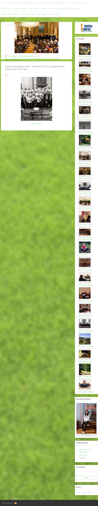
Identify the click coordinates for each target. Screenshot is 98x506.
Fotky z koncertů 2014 (85, 270)
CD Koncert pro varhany (86, 346)
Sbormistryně (54, 14)
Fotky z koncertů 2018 (85, 178)
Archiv (51, 9)
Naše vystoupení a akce (28, 3)
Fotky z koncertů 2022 (85, 102)
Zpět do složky (36, 124)
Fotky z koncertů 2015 (85, 239)
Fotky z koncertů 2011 (85, 316)
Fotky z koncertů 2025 (85, 56)
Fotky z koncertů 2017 (85, 194)
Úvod (3, 3)
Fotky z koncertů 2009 (85, 361)
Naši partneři (33, 9)
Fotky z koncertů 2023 (27, 56)
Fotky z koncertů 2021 (85, 117)
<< (78, 492)
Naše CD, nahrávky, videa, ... (58, 3)
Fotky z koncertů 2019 (85, 148)
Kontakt (43, 9)
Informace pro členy (28, 14)
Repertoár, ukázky (20, 9)
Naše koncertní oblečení (10, 14)
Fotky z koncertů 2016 (85, 209)
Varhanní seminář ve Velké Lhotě (68, 9)
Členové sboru (6, 9)
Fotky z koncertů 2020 (85, 132)
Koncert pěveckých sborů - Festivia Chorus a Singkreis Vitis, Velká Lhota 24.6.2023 (31, 59)
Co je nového (12, 3)
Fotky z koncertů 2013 (85, 285)
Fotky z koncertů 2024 (85, 71)
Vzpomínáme (42, 14)
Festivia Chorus (16, 25)
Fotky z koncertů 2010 (85, 331)
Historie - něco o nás (78, 3)
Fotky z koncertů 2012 (85, 300)
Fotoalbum (42, 3)
